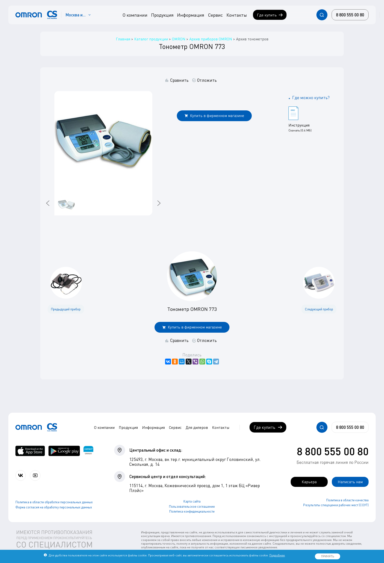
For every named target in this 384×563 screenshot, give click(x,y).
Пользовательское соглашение (192, 506)
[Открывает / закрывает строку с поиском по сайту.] (321, 14)
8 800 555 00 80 (333, 451)
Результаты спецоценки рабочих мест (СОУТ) (336, 505)
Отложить (207, 80)
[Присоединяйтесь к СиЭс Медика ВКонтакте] (20, 475)
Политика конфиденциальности (192, 511)
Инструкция (299, 125)
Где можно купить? (311, 97)
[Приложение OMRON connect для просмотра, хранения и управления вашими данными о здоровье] (88, 451)
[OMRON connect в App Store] (30, 451)
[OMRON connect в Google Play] (64, 451)
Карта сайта (192, 501)
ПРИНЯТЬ (327, 556)
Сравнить (179, 80)
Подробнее (277, 555)
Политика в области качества (347, 500)
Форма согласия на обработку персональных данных (53, 507)
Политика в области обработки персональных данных (54, 502)
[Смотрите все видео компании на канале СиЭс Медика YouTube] (36, 475)
